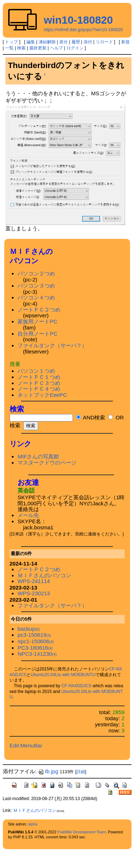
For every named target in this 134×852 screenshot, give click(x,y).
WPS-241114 (34, 581)
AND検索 (90, 417)
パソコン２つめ (36, 273)
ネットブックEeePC (42, 395)
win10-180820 (78, 20)
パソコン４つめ (36, 297)
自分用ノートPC (37, 334)
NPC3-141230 (37, 654)
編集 (30, 41)
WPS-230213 (34, 593)
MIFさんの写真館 (38, 456)
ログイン (75, 47)
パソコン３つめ (36, 286)
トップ (11, 41)
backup (29, 629)
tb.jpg (48, 771)
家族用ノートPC (37, 321)
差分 (63, 41)
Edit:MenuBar (26, 745)
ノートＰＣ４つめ (39, 389)
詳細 (80, 771)
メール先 (28, 515)
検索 (21, 47)
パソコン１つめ (36, 371)
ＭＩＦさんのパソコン (44, 575)
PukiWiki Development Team (82, 832)
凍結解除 (47, 41)
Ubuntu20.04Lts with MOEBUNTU (63, 674)
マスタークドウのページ (47, 462)
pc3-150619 (34, 635)
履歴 (75, 41)
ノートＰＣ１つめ (39, 377)
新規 (125, 41)
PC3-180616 (35, 648)
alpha (33, 824)
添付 (88, 41)
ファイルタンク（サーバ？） (52, 345)
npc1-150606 (36, 641)
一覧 (9, 47)
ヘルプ (56, 47)
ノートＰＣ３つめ (39, 383)
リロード (104, 41)
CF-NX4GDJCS (76, 685)
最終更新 (37, 47)
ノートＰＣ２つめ (39, 310)
